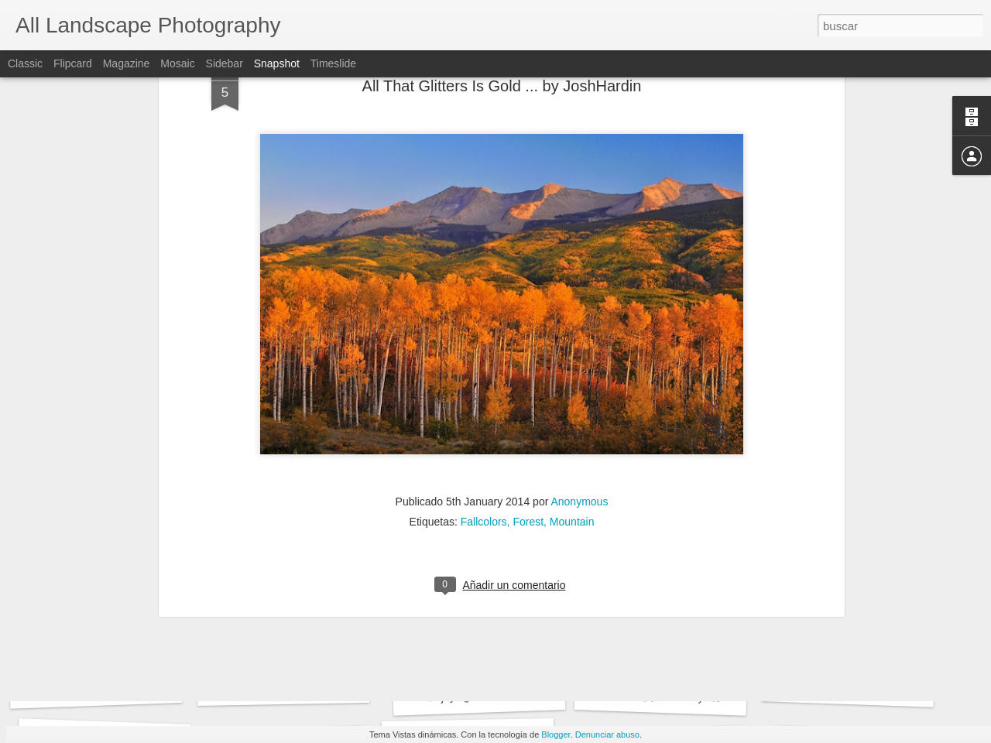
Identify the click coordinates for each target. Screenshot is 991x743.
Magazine (126, 63)
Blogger (555, 734)
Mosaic (177, 63)
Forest (528, 324)
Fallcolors (484, 324)
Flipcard (72, 63)
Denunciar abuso (607, 734)
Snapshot (277, 63)
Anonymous (579, 304)
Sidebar (224, 63)
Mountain (572, 324)
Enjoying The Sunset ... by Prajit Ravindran (530, 694)
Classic (25, 63)
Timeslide (333, 63)
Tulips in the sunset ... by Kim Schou (884, 689)
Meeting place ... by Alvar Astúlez (689, 697)
